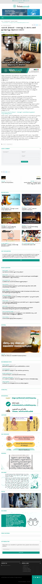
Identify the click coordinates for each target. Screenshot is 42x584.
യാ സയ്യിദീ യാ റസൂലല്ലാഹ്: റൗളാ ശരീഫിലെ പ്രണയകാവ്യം (15, 370)
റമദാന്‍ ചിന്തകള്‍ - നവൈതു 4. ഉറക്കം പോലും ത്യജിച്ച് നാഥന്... (10, 209)
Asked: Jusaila (5, 300)
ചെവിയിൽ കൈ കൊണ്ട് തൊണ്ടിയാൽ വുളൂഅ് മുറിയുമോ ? (15, 281)
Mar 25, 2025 (29, 207)
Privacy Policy (26, 568)
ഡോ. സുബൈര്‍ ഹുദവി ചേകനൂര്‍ (28, 243)
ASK (21, 260)
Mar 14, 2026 (12, 284)
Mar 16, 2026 (13, 280)
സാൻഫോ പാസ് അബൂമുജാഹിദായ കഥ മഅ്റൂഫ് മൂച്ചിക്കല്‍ (15, 383)
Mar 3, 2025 (8, 225)
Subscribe (21, 552)
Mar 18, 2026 (11, 270)
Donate (28, 581)
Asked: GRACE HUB (6, 280)
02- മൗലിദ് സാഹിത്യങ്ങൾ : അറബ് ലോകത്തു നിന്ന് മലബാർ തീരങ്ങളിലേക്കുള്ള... (20, 379)
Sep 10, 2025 (13, 369)
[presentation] (11, 166)
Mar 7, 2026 (29, 225)
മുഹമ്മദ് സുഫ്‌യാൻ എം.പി (7, 373)
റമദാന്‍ (4, 144)
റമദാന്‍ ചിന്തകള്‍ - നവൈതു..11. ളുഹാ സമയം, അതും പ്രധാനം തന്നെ (32, 183)
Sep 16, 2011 (8, 181)
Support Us (26, 565)
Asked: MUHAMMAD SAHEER (7, 311)
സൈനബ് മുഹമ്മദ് (6, 369)
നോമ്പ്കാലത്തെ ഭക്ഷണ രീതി (28, 244)
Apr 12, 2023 (12, 243)
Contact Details (27, 569)
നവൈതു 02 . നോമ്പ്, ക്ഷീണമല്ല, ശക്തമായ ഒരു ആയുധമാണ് (8, 227)
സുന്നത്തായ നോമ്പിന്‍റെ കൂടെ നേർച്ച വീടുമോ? (12, 272)
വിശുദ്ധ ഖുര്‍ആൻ (9, 144)
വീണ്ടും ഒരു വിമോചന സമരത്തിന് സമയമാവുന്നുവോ (13, 355)
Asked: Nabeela (5, 317)
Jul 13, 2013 (37, 243)
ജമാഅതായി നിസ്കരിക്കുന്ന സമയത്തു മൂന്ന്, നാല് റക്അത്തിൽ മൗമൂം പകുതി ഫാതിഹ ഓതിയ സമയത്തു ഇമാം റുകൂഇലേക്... (19, 314)
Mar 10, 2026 (17, 311)
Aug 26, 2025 (16, 377)
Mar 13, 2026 (14, 295)
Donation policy (27, 571)
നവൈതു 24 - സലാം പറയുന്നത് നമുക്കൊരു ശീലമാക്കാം (29, 209)
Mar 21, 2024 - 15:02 (9, 32)
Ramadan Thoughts (14, 21)
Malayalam (21, 2)
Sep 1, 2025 (15, 373)
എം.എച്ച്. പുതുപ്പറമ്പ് (5, 243)
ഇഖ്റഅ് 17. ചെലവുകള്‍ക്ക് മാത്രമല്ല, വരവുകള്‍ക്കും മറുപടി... (30, 227)
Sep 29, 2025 (13, 364)
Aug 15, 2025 (8, 354)
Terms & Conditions (22, 581)
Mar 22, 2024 (38, 181)
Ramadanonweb (7, 21)
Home (2, 21)
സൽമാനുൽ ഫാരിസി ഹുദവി (7, 377)
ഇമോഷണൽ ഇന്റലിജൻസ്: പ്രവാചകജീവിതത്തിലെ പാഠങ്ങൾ (15, 366)
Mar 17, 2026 (11, 274)
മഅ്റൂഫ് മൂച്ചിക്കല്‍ (5, 365)
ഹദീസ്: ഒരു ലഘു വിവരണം (7, 182)
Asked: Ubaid (5, 306)
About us (25, 567)
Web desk (3, 32)
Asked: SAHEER (5, 290)
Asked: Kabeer (5, 270)
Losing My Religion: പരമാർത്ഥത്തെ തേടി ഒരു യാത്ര (13, 374)
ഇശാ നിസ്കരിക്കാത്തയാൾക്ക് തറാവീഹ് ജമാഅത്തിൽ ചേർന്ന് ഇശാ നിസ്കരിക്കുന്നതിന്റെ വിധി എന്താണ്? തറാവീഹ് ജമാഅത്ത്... (17, 308)
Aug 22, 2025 (13, 381)
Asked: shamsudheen (6, 295)
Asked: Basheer (5, 284)
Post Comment (24, 161)
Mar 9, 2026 (11, 317)
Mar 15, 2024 (8, 207)
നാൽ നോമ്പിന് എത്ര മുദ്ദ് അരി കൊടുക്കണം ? (12, 318)
